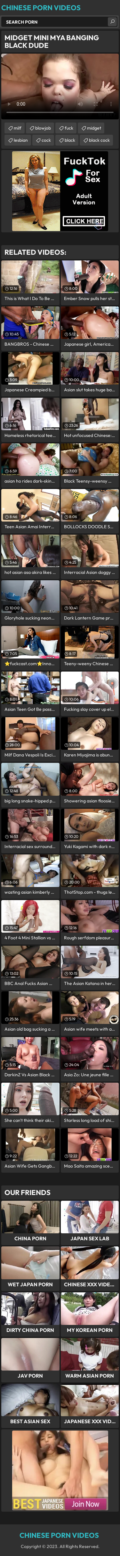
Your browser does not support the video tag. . (60, 86)
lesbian (21, 140)
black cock (99, 140)
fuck (69, 128)
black (70, 140)
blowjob (43, 128)
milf (17, 128)
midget (94, 128)
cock (46, 140)
